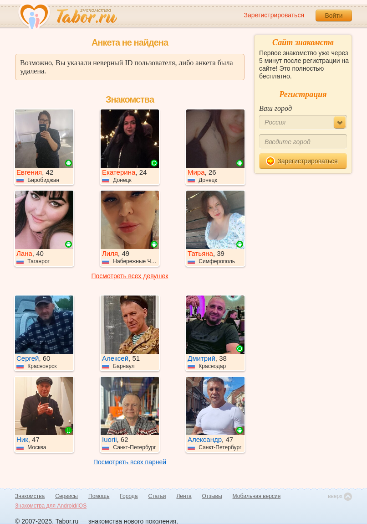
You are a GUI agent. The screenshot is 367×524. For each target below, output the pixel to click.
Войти (333, 15)
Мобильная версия (257, 496)
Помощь (98, 496)
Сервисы (66, 496)
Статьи (157, 496)
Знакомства (30, 496)
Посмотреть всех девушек (130, 276)
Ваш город (275, 108)
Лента (183, 496)
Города (129, 496)
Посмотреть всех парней (129, 462)
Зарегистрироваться (274, 15)
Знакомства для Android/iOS (51, 506)
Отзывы (212, 496)
